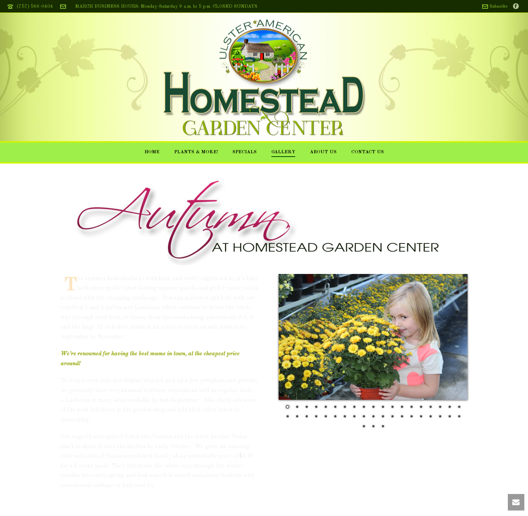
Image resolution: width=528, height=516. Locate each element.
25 (335, 417)
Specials (244, 152)
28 (364, 417)
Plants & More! (196, 152)
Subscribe (494, 6)
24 (326, 417)
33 (411, 417)
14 (411, 407)
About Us (323, 152)
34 (421, 417)
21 (297, 417)
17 (440, 407)
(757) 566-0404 (35, 6)
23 (316, 417)
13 (402, 407)
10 (373, 407)
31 (392, 417)
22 (306, 417)
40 (373, 427)
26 (345, 417)
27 (354, 417)
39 (364, 427)
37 (449, 417)
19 (459, 407)
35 (430, 417)
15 (421, 407)
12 (392, 407)
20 (287, 417)
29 (373, 417)
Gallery (283, 152)
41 (383, 427)
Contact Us (367, 152)
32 (402, 417)
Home (152, 152)
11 (383, 407)
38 (459, 417)
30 (383, 417)
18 (449, 407)
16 (430, 407)
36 (440, 417)
